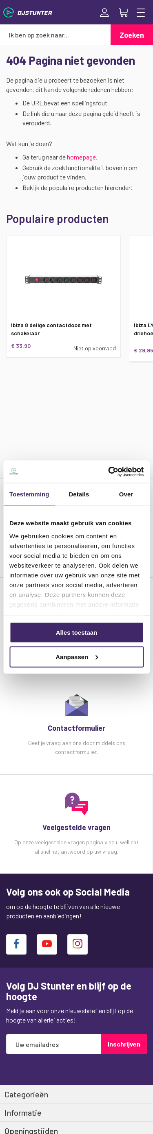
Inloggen (104, 12)
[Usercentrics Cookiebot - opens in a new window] (109, 471)
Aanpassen (76, 656)
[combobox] (55, 34)
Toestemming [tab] (29, 494)
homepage (81, 157)
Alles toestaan (77, 632)
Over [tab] (126, 494)
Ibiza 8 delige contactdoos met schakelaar (51, 328)
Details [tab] (79, 494)
